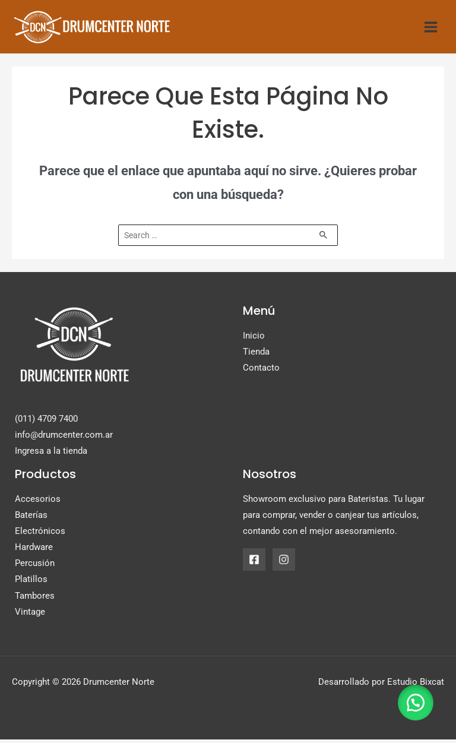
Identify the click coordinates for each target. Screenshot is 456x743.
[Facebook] (254, 563)
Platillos (31, 583)
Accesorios (38, 503)
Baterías (31, 519)
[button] (414, 701)
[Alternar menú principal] (430, 28)
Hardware (34, 551)
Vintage (30, 615)
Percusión (35, 567)
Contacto (261, 371)
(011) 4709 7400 (46, 422)
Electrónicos (40, 535)
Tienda (256, 355)
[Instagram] (284, 563)
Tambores (35, 599)
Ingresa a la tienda (51, 455)
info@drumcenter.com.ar (64, 438)
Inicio (254, 339)
